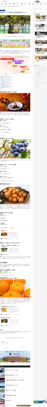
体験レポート (25, 4)
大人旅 (2, 342)
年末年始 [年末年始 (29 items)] (39, 72)
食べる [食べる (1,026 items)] (36, 67)
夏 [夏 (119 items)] (37, 68)
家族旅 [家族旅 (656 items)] (41, 67)
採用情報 (45, 4)
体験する (8, 342)
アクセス (33, 4)
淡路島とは (2, 4)
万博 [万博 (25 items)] (36, 73)
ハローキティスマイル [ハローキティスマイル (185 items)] (38, 77)
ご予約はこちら (23, 405)
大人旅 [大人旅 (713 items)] (39, 67)
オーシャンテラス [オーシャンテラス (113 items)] (43, 77)
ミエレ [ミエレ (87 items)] (36, 78)
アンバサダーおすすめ (41, 4)
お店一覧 (6, 4)
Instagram (37, 4)
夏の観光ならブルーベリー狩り (4, 78)
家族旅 (4, 342)
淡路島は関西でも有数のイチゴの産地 (5, 76)
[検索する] (43, 1)
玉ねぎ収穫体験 (2, 84)
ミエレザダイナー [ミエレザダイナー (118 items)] (41, 68)
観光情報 (10, 4)
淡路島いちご (3, 135)
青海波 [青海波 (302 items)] (45, 82)
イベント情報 (29, 4)
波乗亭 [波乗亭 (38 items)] (36, 82)
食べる (5, 342)
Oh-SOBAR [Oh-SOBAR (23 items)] (39, 73)
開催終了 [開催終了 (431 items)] (44, 67)
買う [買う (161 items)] (43, 73)
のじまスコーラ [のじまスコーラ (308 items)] (39, 82)
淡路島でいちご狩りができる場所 (5, 77)
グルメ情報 (22, 4)
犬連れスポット (13, 4)
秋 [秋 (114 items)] (45, 68)
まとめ (1, 88)
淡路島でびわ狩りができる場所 (5, 82)
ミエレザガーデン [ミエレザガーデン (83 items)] (40, 78)
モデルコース (17, 4)
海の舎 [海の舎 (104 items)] (43, 82)
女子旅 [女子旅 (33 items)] (36, 72)
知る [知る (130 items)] (41, 73)
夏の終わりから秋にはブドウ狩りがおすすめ (6, 83)
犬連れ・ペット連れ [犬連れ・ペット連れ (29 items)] (43, 72)
